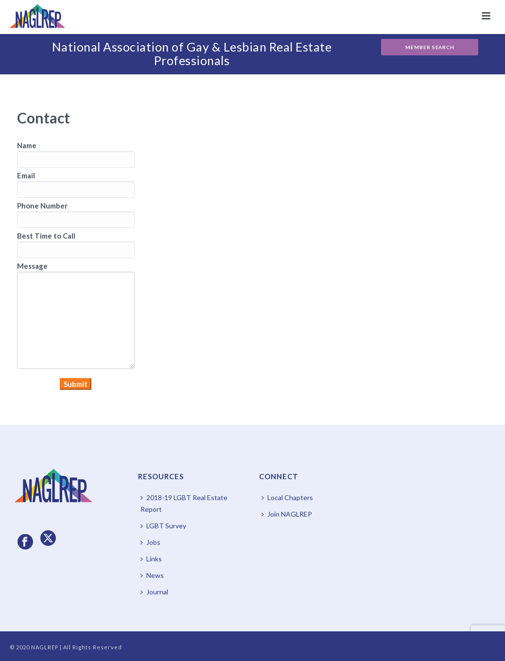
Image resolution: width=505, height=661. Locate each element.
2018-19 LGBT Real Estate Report (183, 503)
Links (151, 559)
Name (26, 145)
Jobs (150, 542)
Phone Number (42, 205)
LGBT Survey (163, 526)
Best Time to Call (46, 235)
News (152, 575)
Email (26, 175)
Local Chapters (287, 497)
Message (32, 265)
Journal (154, 592)
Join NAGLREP (286, 514)
